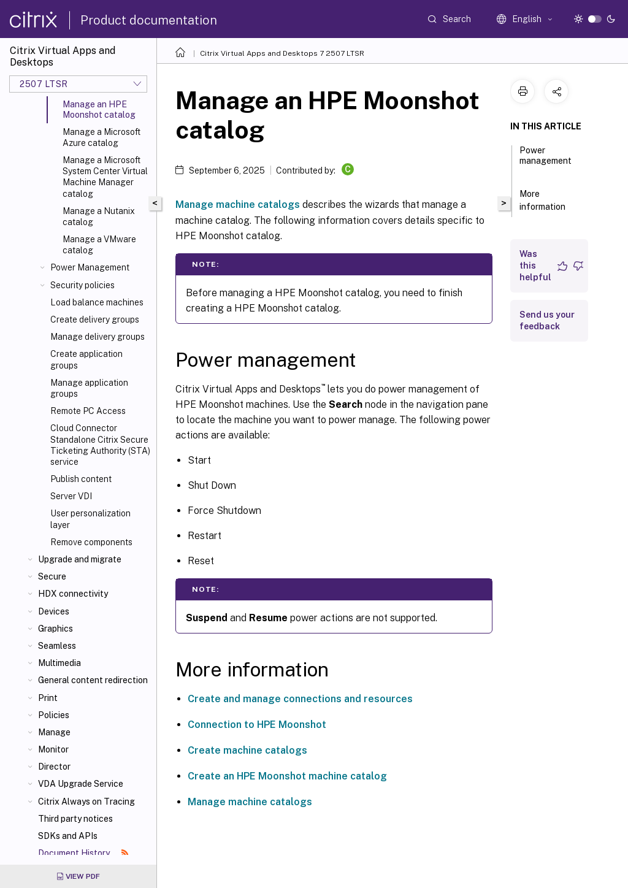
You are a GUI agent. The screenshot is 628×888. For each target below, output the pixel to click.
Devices (53, 611)
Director (54, 766)
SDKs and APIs (68, 836)
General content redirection (93, 680)
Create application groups (86, 359)
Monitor (53, 749)
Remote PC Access (88, 411)
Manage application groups (89, 388)
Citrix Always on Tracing (86, 801)
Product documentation (148, 20)
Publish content (81, 479)
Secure (52, 576)
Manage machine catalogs (237, 204)
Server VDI (71, 496)
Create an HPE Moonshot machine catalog (287, 776)
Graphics (55, 628)
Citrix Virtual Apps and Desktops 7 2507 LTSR (282, 53)
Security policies (82, 285)
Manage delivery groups (97, 337)
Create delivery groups (94, 319)
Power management (545, 161)
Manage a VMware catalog (99, 244)
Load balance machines (97, 302)
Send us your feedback (547, 320)
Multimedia (59, 663)
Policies (53, 715)
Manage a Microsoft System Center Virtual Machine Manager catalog (105, 177)
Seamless (57, 646)
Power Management (89, 267)
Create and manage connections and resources (300, 699)
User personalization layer (90, 518)
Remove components (91, 542)
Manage (54, 732)
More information (549, 200)
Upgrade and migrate (79, 559)
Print (48, 698)
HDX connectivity (73, 594)
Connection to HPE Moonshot (257, 724)
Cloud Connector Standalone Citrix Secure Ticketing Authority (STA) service (100, 445)
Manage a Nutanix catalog (99, 216)
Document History (83, 853)
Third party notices (75, 819)
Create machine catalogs (247, 750)
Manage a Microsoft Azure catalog (101, 137)
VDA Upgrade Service (80, 784)
